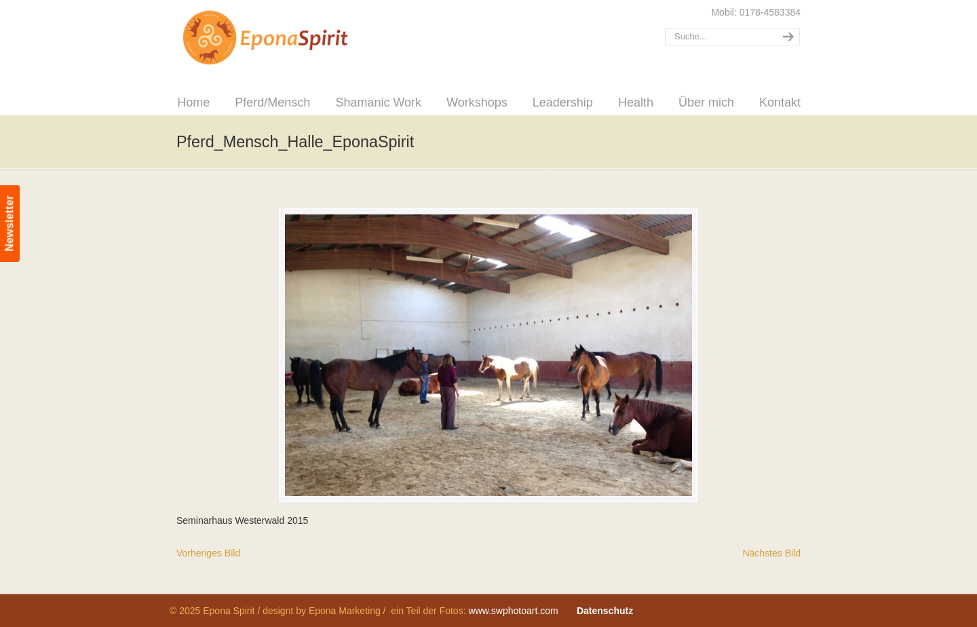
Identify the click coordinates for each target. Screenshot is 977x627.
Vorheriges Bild (208, 553)
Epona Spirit (295, 38)
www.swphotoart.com (513, 610)
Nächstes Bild (771, 553)
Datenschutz (605, 610)
